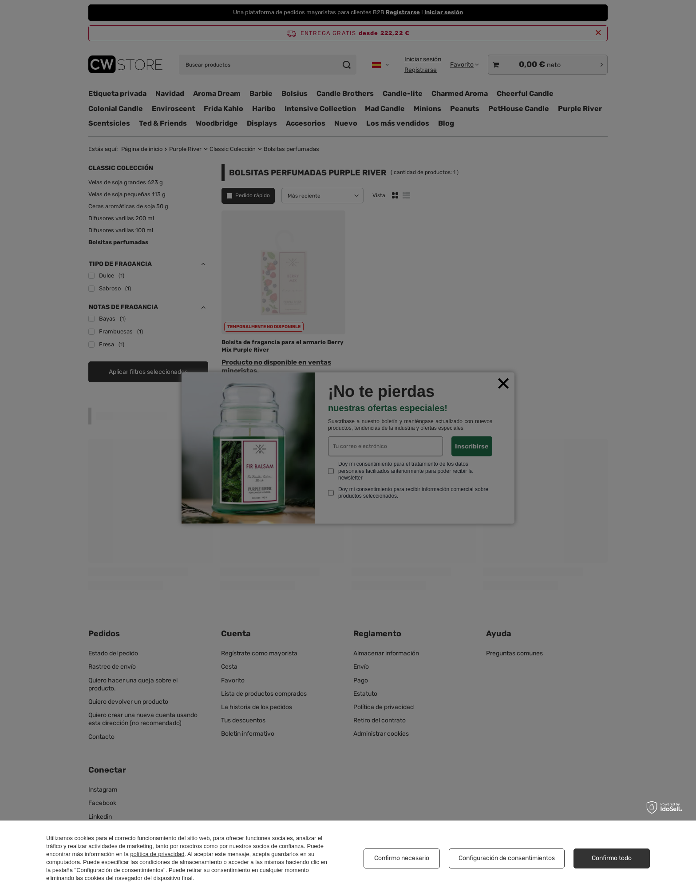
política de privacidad (157, 854)
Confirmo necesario (401, 858)
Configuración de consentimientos (507, 858)
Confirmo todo (612, 858)
